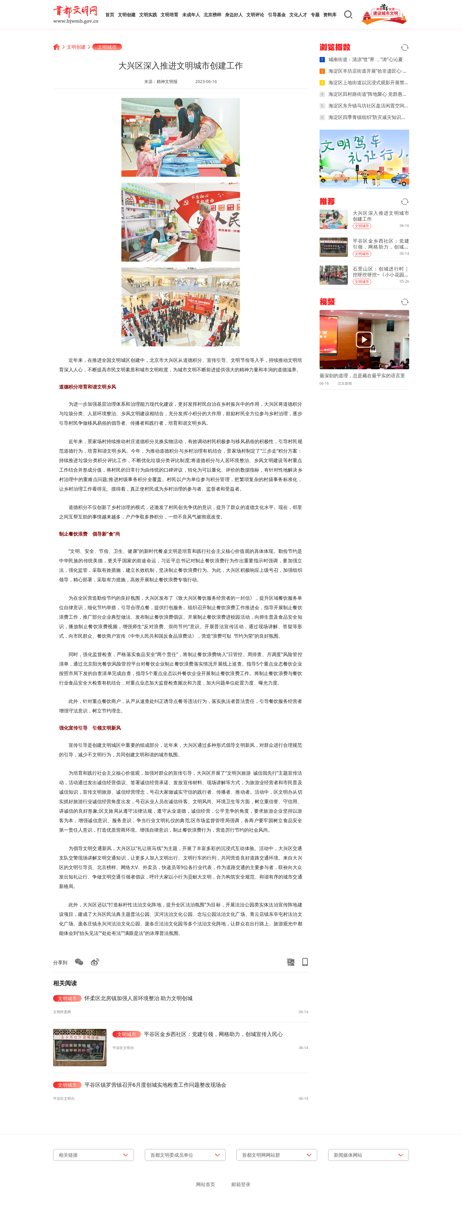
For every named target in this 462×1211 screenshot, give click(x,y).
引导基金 (277, 14)
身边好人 (234, 14)
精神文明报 (167, 81)
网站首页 (205, 1184)
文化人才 (298, 14)
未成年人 (191, 14)
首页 (109, 14)
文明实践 (148, 14)
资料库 (329, 14)
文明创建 (127, 14)
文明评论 (255, 14)
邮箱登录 (240, 1184)
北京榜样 (212, 14)
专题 (315, 14)
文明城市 (107, 47)
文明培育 (169, 14)
